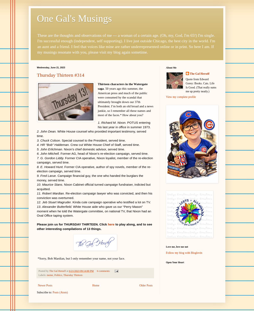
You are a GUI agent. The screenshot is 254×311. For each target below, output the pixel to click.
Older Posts (146, 285)
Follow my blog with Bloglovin (184, 252)
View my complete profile (181, 96)
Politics (58, 275)
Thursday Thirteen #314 (60, 75)
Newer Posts (45, 285)
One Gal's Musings (74, 18)
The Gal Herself (200, 73)
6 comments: (104, 271)
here (111, 224)
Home (95, 285)
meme (50, 275)
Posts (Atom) (60, 292)
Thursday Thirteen (72, 275)
